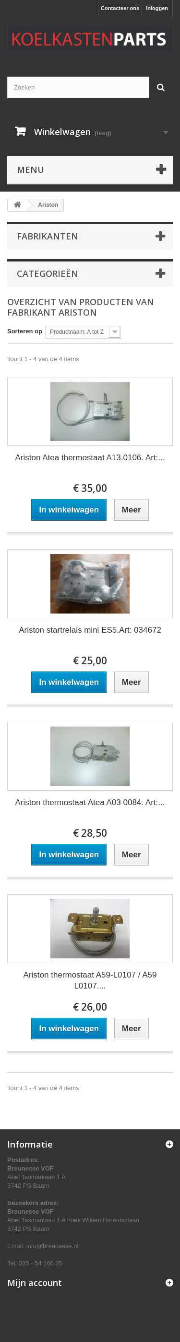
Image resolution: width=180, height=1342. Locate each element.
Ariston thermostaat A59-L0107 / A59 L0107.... (90, 980)
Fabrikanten (47, 236)
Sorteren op (24, 331)
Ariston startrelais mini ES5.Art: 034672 (90, 630)
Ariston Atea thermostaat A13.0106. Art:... (90, 457)
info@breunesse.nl (52, 1246)
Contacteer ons (120, 8)
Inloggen (157, 8)
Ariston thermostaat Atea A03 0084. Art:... (90, 802)
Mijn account (34, 1282)
